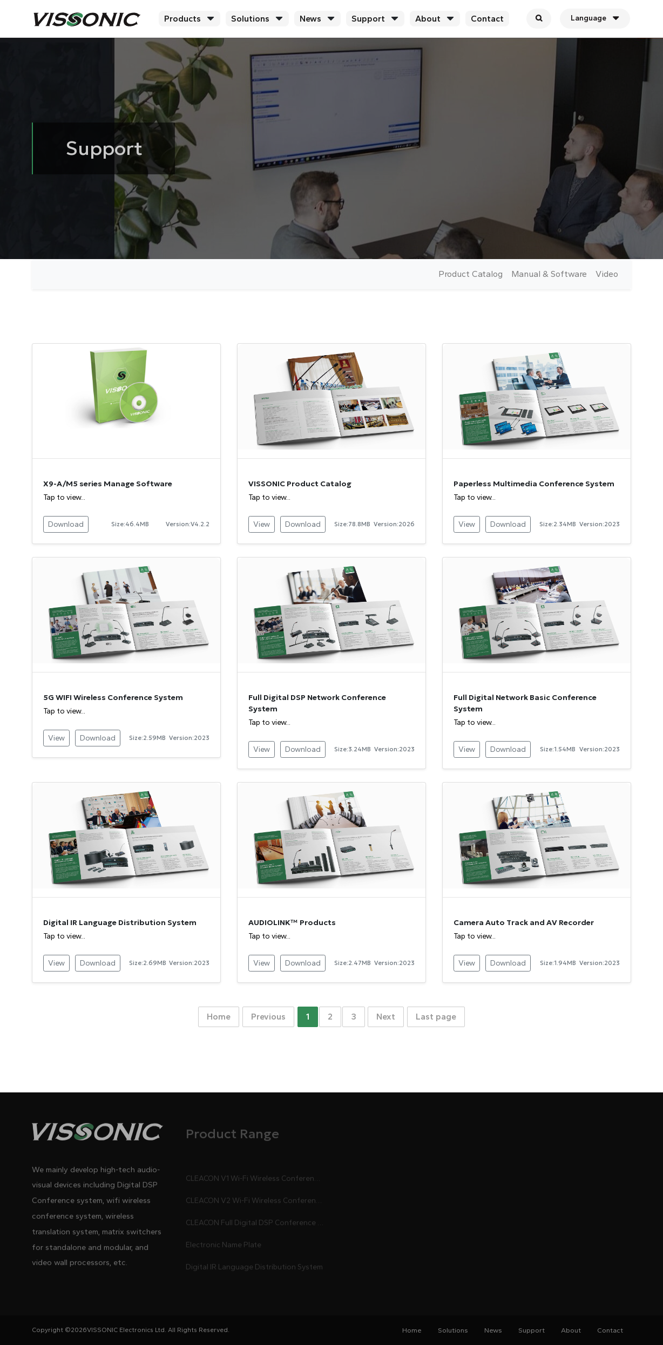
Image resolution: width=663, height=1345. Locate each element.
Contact (487, 18)
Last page (436, 1016)
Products (182, 18)
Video (607, 274)
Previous (268, 1016)
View (261, 524)
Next (385, 1016)
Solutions (250, 18)
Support (368, 18)
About (428, 18)
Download (66, 524)
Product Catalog (470, 274)
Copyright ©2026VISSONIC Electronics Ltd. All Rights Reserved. (130, 1330)
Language (595, 18)
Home (219, 1016)
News (310, 18)
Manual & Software (549, 274)
